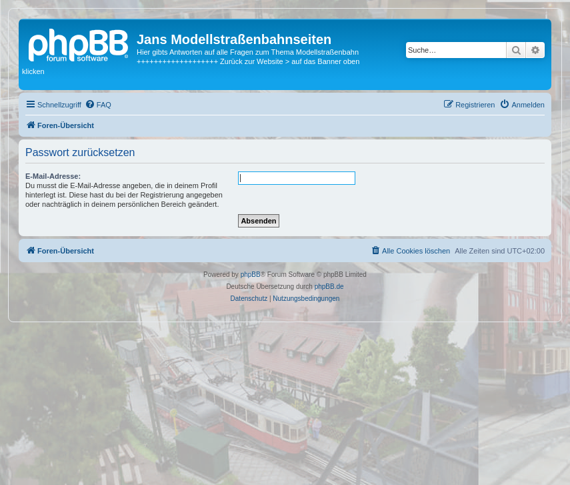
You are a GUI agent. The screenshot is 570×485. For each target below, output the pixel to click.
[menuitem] (98, 105)
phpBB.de (329, 286)
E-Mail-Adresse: (53, 176)
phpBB (251, 274)
